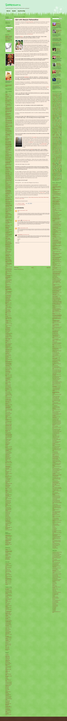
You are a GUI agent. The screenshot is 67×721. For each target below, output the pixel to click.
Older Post (48, 267)
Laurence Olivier (54, 126)
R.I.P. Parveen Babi (7, 517)
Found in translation (54, 185)
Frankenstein (53, 110)
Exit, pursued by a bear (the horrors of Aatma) (8, 157)
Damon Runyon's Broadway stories (56, 286)
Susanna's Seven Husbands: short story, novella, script (56, 292)
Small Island (54, 527)
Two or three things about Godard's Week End (8, 344)
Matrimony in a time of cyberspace (8, 555)
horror (58, 170)
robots (61, 174)
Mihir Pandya (7, 687)
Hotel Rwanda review (8, 502)
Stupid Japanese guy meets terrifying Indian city (56, 248)
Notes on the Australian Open (56, 562)
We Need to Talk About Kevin (56, 501)
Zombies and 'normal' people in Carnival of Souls (8, 312)
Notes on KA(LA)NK (8, 451)
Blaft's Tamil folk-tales (55, 365)
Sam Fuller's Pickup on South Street (8, 356)
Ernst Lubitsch (59, 108)
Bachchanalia (7, 493)
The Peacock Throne (55, 438)
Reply (18, 217)
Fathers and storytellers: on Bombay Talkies (8, 149)
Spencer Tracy (54, 152)
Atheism (54, 100)
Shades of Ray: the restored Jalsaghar (7, 238)
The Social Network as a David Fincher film (8, 281)
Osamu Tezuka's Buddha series (56, 441)
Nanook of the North (8, 432)
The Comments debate (55, 593)
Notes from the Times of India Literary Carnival (56, 264)
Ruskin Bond (54, 146)
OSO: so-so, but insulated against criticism (8, 405)
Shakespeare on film (8, 518)
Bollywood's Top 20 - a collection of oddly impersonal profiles (56, 253)
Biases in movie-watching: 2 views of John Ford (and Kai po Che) (8, 126)
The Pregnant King (54, 405)
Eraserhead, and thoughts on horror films (8, 483)
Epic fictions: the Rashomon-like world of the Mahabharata (56, 290)
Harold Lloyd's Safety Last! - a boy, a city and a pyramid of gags (8, 100)
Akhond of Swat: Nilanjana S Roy (7, 656)
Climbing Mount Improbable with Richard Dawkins (56, 386)
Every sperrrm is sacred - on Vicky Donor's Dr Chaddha (8, 211)
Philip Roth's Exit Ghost (55, 412)
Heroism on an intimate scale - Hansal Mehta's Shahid (8, 118)
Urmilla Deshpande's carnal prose (56, 289)
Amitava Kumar (40, 197)
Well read (53, 526)
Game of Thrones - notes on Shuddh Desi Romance (8, 122)
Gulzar (54, 112)
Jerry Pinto (55, 122)
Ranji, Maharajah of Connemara (56, 540)
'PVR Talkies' (7, 564)
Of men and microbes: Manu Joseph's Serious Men (56, 335)
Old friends (53, 599)
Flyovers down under (8, 570)
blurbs (56, 162)
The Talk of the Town (8, 398)
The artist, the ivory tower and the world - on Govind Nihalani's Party (8, 206)
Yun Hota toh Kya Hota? (8, 452)
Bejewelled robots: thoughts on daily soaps (8, 613)
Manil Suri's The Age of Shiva (56, 411)
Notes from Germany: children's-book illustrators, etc (56, 361)
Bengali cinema (54, 101)
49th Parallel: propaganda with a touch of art (8, 234)
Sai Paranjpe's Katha (8, 433)
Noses (53, 136)
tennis (53, 178)
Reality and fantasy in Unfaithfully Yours (8, 346)
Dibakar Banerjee (54, 106)
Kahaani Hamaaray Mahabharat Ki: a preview (8, 535)
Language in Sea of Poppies (56, 396)
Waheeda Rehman (55, 158)
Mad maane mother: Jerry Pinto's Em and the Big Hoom (56, 231)
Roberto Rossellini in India (55, 397)
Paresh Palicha (7, 689)
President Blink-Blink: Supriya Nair (8, 695)
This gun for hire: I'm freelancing (56, 592)
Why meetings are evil (8, 594)
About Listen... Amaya (8, 160)
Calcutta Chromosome (8, 666)
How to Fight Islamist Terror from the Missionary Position (56, 240)
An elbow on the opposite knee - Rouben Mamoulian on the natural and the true (8, 139)
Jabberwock (13, 5)
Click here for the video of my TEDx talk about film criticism (8, 86)
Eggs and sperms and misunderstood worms (55, 331)
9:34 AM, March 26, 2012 (26, 234)
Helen (60, 113)
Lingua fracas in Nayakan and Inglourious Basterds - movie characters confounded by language (8, 108)
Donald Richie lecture (8, 500)
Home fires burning (7, 553)
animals (55, 161)
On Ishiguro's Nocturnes (55, 362)
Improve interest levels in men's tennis (8, 625)
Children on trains (7, 616)
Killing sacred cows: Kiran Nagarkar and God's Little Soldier (57, 475)
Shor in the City (7, 253)
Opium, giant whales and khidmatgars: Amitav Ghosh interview (55, 393)
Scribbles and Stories (8, 697)
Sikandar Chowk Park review (56, 500)
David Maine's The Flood (55, 519)
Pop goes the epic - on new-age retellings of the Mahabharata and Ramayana (56, 187)
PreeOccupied (7, 693)
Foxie (59, 109)
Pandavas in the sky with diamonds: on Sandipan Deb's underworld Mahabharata (56, 201)
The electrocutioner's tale (55, 352)
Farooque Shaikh (54, 109)
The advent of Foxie (8, 556)
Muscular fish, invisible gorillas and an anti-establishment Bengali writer (57, 315)
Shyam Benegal (54, 151)
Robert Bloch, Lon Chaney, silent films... (8, 521)
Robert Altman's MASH (8, 508)
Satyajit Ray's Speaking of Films (56, 505)
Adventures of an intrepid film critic (56, 221)
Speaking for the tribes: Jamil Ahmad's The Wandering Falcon (56, 298)
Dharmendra (58, 105)
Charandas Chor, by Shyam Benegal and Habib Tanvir (8, 114)
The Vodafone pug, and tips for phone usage (8, 611)
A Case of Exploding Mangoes (56, 387)
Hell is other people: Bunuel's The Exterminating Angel (8, 287)
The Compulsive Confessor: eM (7, 702)
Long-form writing (21, 11)
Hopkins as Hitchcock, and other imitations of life (8, 178)
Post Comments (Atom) (21, 269)
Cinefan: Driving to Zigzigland (7, 416)
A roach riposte (54, 607)
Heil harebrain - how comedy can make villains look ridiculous (8, 155)
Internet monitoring (7, 641)
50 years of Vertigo (7, 381)
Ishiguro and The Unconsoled (56, 544)
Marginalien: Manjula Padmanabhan (8, 685)
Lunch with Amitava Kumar (55, 433)
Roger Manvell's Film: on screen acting (8, 495)
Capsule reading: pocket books (56, 506)
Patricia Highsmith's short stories (56, 423)
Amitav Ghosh (21, 198)
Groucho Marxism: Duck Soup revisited (8, 468)
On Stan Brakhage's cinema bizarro (8, 171)
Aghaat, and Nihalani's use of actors (8, 351)
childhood (53, 165)
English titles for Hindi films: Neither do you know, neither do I (57, 42)
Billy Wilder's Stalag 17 (8, 335)
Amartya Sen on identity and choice (57, 469)
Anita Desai (17, 198)
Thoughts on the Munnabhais (7, 444)
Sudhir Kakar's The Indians (55, 437)
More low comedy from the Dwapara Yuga (8, 542)
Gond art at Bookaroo (55, 380)
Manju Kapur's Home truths (55, 468)
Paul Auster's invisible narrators (56, 439)
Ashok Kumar (60, 99)
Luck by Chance (60, 126)
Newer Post (16, 267)
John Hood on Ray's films (55, 398)
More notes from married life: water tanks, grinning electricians (8, 552)
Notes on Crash (7, 480)
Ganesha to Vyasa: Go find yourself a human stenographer (8, 541)
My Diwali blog (54, 603)
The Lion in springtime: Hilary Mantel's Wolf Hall (56, 358)
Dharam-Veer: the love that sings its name (8, 458)
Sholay (60, 150)
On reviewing (54, 608)
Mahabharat (60, 127)
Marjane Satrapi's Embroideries (56, 511)
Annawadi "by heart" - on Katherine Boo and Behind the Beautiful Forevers (56, 246)
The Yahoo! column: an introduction (8, 322)
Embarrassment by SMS (8, 598)
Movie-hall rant (7, 630)
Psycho (58, 141)
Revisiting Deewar (7, 512)
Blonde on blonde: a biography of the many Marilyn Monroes (56, 218)
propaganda (55, 174)
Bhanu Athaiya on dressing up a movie (8, 329)
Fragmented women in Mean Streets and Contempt (8, 278)
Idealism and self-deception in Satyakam (8, 259)
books (18, 204)
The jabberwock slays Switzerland (8, 640)
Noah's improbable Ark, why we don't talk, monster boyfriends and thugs (56, 319)
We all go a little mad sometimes (8, 320)
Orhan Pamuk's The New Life (56, 446)
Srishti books (59, 152)
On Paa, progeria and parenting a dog (8, 558)
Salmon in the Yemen (55, 426)
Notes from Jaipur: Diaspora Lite (56, 369)
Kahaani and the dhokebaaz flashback (8, 213)
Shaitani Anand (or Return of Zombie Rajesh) (8, 201)
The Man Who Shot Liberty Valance (7, 454)
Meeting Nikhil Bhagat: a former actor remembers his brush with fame (58, 64)
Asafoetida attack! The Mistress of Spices (8, 466)
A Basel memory (54, 591)
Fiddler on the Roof (7, 442)
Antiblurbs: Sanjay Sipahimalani (7, 660)
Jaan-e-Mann (7, 441)
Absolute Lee (7, 655)
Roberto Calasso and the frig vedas (56, 488)
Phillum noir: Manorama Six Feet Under (8, 401)
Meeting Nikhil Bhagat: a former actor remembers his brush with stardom (8, 145)
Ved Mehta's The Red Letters (56, 537)
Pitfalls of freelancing (8, 629)
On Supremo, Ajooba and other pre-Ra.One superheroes (8, 232)
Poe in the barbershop (55, 601)
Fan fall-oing (54, 610)
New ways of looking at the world (56, 556)
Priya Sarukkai (34, 137)
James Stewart (54, 121)
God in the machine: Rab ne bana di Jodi (8, 369)
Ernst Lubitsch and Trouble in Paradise (7, 371)
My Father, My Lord (7, 414)
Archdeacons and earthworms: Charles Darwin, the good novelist (56, 309)
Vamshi (18, 210)
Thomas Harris (55, 155)
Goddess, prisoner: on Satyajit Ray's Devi (8, 203)
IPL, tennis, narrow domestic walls (56, 554)
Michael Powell (54, 131)
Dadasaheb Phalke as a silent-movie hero (8, 246)
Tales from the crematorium (55, 553)
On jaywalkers (7, 604)
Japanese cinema (59, 121)
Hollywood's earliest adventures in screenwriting (7, 228)
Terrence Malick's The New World (8, 472)
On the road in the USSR (55, 418)
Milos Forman (58, 131)
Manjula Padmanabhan (29, 21)
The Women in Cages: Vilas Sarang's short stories (56, 458)
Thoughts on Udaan (7, 306)
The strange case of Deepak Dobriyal (8, 128)
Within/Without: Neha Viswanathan (8, 713)
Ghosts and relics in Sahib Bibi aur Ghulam (8, 225)
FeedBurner (8, 31)
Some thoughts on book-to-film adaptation (8, 222)
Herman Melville (54, 114)
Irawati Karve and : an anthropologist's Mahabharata (58, 49)
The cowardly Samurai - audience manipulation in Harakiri (8, 289)
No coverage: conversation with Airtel (8, 636)
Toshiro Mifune (54, 156)
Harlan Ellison (56, 113)
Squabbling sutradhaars (8, 538)
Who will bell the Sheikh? (8, 591)
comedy (55, 166)
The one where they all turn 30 (56, 600)
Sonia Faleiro (59, 151)
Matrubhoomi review (8, 501)
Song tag (53, 595)
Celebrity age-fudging (8, 622)
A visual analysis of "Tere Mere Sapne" (8, 96)
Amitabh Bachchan (55, 95)
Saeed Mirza (59, 146)
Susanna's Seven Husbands (59, 154)
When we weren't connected (7, 649)
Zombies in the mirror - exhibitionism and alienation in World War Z (56, 198)
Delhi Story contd (7, 569)
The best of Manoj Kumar (55, 563)
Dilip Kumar (60, 106)
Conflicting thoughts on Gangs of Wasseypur (8, 186)
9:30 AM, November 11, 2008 (26, 220)
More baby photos (7, 559)
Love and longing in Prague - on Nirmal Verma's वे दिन (56, 192)
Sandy (60, 148)
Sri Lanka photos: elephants (56, 555)
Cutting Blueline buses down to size (8, 608)
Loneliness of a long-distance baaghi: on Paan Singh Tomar (8, 199)
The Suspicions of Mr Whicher (56, 359)
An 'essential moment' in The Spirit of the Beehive (8, 263)
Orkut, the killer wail (7, 619)
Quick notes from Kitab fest (55, 470)
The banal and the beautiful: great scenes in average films (8, 255)
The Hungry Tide (54, 528)
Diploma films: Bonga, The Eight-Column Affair (8, 361)
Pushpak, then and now (8, 429)
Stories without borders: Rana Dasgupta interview (56, 535)
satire (54, 175)
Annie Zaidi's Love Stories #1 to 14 (56, 214)
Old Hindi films (55, 137)
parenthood (54, 173)
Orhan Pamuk (56, 138)
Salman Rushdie (57, 147)
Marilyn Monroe (54, 129)
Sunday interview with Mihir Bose (56, 536)
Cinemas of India (54, 104)
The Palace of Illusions (55, 402)
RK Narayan (57, 142)
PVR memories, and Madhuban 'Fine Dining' (8, 578)
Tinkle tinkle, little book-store (56, 215)
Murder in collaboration (55, 277)
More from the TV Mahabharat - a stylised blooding (58, 24)
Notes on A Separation (8, 207)
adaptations (60, 160)
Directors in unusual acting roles (8, 248)
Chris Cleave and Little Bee (55, 366)
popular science (60, 173)
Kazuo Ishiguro (57, 124)
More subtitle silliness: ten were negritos (8, 589)
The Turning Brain (7, 479)
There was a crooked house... (56, 353)
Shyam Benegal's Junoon (8, 436)
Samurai (56, 148)
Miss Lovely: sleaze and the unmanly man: (8, 104)
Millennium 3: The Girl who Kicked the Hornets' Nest (56, 351)
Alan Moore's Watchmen (55, 459)
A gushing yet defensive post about (58, 79)
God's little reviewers (55, 578)
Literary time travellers (55, 184)
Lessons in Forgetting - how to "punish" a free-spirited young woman (8, 142)
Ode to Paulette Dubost (8, 229)
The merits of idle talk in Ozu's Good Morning (8, 295)
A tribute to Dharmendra (8, 279)
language (53, 171)
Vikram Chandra (31, 197)
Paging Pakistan (54, 373)
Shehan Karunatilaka (54, 150)
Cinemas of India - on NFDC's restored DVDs (8, 177)
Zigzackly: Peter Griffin (8, 714)
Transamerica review (8, 478)
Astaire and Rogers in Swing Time (8, 403)
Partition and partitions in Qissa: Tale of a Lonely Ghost (8, 112)
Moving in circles (54, 583)
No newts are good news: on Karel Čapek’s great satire (56, 296)
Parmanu (6, 690)
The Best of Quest (54, 276)
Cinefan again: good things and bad (8, 633)
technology (59, 177)
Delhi (58, 104)
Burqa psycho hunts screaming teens (8, 378)
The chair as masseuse (55, 602)
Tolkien (59, 155)
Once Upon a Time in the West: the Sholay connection (8, 528)
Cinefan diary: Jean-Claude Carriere (8, 456)
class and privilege (59, 165)
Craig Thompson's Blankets (55, 430)
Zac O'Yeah (56, 160)
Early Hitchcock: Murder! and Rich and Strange (8, 363)
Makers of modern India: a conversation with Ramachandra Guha (56, 311)
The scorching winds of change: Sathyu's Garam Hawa (8, 318)
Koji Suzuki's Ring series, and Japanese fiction (56, 417)
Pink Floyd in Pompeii (8, 511)
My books (14, 11)
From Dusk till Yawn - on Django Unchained (8, 159)
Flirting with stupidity (8, 631)
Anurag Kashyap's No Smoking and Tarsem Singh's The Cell (8, 407)
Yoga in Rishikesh (54, 559)
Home (32, 267)
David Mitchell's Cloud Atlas (55, 543)
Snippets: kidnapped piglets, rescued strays (56, 294)
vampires (57, 179)
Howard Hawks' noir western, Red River (8, 257)
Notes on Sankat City (8, 354)
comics (59, 166)
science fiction (58, 175)
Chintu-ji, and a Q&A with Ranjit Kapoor (8, 349)
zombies (57, 180)
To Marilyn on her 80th (8, 461)
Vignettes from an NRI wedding (56, 577)
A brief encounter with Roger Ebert (8, 151)
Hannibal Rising (54, 440)
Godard (58, 110)
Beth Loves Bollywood (8, 663)
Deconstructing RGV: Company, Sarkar (8, 485)
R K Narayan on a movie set (56, 278)
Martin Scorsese (54, 130)
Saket (53, 147)
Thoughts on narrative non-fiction (56, 316)
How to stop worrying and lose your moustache (8, 291)
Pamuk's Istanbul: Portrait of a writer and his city (56, 513)
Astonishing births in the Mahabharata (55, 570)
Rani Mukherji (58, 144)
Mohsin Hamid (46, 197)
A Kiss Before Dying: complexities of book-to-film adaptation (56, 287)
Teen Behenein (7, 230)
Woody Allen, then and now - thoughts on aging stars (8, 181)
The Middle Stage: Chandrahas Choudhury (8, 706)
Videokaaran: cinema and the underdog (8, 220)
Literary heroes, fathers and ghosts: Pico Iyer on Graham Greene (57, 257)
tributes (53, 179)
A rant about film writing (8, 590)
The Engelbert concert (55, 594)
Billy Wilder (59, 101)
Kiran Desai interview (55, 480)
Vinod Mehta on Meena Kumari (56, 199)
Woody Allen (56, 159)
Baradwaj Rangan (7, 662)
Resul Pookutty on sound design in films (8, 173)
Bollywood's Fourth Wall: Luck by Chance (8, 365)
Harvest (21, 36)
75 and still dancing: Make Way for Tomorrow (8, 197)
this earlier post (29, 34)
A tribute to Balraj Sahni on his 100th (8, 153)
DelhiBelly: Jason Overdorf (7, 671)
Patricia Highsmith (58, 140)
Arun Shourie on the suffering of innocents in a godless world (56, 281)
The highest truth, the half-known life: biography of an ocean (56, 300)
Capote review (7, 475)
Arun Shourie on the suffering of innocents (59, 71)
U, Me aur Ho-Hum (7, 391)
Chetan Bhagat (58, 103)
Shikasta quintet (44, 143)
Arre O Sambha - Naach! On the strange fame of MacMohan (8, 147)
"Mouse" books (42, 192)
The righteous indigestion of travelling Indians (8, 621)
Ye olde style (54, 609)
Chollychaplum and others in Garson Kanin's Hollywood (56, 320)
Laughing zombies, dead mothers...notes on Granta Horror (56, 259)
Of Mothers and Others (58, 136)
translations (58, 178)
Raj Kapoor (56, 143)
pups (58, 174)
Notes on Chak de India (8, 413)
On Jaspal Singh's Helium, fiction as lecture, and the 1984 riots (56, 193)
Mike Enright (7, 688)
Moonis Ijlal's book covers (55, 447)
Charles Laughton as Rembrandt (8, 340)
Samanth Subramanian (8, 696)
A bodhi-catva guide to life (55, 212)
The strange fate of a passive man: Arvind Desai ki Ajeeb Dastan (8, 191)
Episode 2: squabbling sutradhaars (56, 85)
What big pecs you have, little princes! (8, 544)
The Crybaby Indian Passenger (7, 618)
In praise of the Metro (8, 563)
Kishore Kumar (58, 125)
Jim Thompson (59, 122)
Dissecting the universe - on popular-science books (56, 227)
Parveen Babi (57, 139)
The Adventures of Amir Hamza (56, 399)
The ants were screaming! (8, 448)
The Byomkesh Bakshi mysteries (56, 463)
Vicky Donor (59, 156)
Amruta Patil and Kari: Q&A (55, 406)
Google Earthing (7, 573)
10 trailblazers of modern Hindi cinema (8, 169)
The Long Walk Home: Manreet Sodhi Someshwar (8, 704)
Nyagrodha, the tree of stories (56, 460)
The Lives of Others (7, 372)
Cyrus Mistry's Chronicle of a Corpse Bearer (56, 236)
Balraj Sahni (59, 100)
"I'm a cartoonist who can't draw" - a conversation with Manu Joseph (57, 224)
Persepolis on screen (8, 384)
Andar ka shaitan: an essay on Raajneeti (8, 310)
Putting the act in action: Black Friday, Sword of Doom (8, 217)
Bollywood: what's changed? (7, 504)
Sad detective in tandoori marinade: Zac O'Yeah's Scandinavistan (57, 303)
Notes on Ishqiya (7, 331)
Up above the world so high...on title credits (8, 252)
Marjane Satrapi (59, 129)
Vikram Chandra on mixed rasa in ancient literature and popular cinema (56, 190)
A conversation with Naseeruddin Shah (7, 328)
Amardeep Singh (7, 658)
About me (8, 11)
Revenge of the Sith (7, 507)
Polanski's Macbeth (7, 440)
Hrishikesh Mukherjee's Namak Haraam (8, 300)
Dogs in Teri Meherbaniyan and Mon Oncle (8, 303)
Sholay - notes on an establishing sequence (8, 242)
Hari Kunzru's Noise (54, 504)
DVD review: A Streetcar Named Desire (8, 388)
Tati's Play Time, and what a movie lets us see (8, 333)
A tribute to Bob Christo (8, 270)
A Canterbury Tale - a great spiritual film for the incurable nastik (8, 193)
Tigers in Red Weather (55, 492)
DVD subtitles (7, 597)
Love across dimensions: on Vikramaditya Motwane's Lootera (8, 134)
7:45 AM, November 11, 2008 (23, 210)
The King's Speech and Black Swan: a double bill (8, 269)
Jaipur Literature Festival (56, 120)
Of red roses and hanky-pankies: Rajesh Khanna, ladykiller (8, 261)
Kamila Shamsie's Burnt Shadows (56, 376)
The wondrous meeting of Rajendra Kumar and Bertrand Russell (8, 244)
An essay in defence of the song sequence (8, 116)
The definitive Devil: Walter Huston (7, 353)
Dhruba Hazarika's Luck (55, 349)
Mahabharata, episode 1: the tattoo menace (58, 57)
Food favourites (54, 582)
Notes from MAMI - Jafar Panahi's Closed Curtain (8, 120)
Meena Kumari (59, 130)
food (54, 168)
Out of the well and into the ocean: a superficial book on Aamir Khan (56, 242)
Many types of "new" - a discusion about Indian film (8, 165)
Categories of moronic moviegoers (8, 615)
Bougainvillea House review (56, 495)
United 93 (6, 445)
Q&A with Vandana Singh (55, 377)
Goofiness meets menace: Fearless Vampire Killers (8, 435)
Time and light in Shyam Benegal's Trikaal (8, 175)
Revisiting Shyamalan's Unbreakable (8, 450)
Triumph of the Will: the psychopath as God (8, 297)
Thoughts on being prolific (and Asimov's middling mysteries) (56, 273)
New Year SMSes (7, 603)
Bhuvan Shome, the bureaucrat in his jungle (8, 130)
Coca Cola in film (7, 219)
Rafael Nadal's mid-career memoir (56, 279)
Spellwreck (53, 584)
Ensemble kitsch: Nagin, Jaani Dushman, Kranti (8, 425)
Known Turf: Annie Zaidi (8, 684)
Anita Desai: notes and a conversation (55, 415)
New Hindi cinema (57, 134)
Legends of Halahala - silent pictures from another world (56, 203)
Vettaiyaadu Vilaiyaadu (8, 439)
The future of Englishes (55, 545)
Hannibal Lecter (58, 112)
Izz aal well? (7, 332)
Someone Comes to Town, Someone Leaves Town (55, 456)
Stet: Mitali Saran (7, 700)
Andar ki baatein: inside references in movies (8, 209)
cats (59, 164)
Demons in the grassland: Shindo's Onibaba (8, 338)
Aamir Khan (54, 93)
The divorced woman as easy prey (56, 579)
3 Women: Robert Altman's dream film (7, 299)
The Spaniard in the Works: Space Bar (7, 709)
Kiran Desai (36, 197)
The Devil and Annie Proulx (55, 379)
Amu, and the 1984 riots (8, 522)
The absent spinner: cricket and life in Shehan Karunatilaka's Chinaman (57, 301)
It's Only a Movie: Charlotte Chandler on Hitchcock (55, 482)
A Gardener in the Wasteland (56, 260)
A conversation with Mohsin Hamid (56, 431)
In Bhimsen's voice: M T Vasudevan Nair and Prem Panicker (57, 348)
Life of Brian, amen (7, 519)
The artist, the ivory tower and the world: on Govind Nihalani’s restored (59, 31)
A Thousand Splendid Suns (55, 432)
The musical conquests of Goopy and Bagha (8, 275)
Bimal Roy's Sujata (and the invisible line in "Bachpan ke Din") (8, 162)
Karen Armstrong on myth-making (56, 487)
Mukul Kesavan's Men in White (56, 429)
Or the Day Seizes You (55, 476)
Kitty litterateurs (54, 529)
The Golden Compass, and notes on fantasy (8, 399)
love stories (58, 171)
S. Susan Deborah (19, 234)
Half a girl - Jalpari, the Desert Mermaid (8, 185)
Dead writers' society (55, 213)
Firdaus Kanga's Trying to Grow (56, 378)
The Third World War (55, 451)
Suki (31, 149)
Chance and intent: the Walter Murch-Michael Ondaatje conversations (8, 167)
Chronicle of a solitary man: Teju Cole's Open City (56, 267)
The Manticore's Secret (55, 489)
